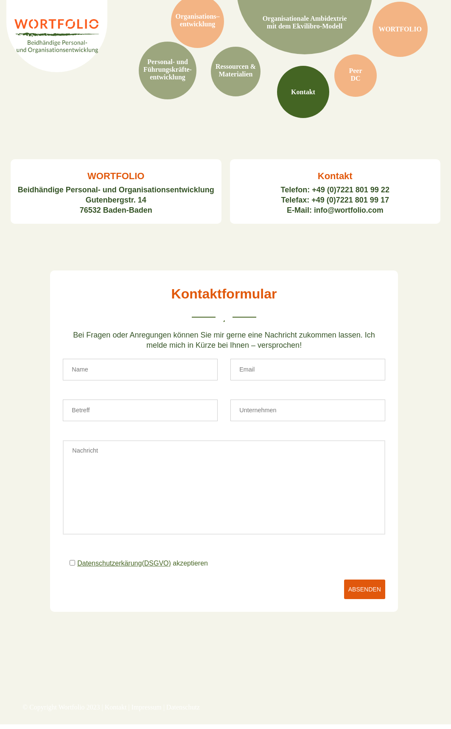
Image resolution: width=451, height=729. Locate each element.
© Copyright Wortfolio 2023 (61, 711)
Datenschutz (183, 711)
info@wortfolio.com (348, 211)
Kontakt (116, 711)
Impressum (147, 711)
